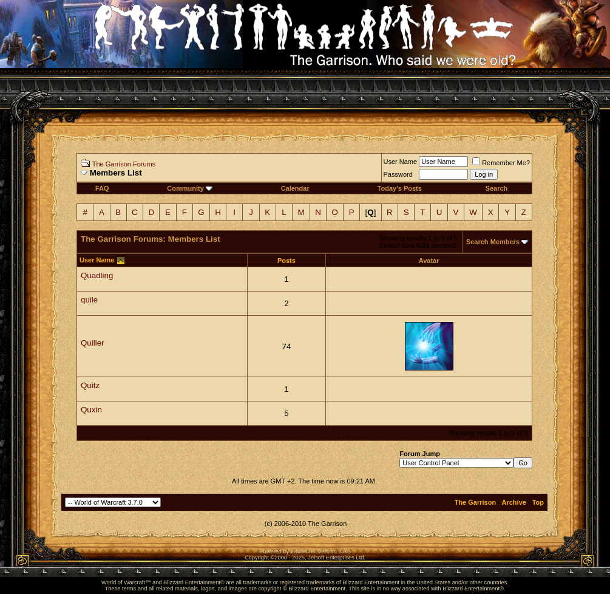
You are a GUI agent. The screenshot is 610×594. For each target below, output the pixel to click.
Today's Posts (400, 188)
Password (398, 174)
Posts (286, 260)
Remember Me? (501, 162)
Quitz (90, 385)
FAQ (102, 188)
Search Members (493, 241)
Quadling (97, 275)
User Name (401, 161)
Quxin (91, 409)
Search (497, 188)
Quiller (92, 342)
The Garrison (475, 502)
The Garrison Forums (124, 164)
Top (538, 502)
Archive (514, 502)
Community (189, 188)
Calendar (295, 188)
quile (89, 299)
